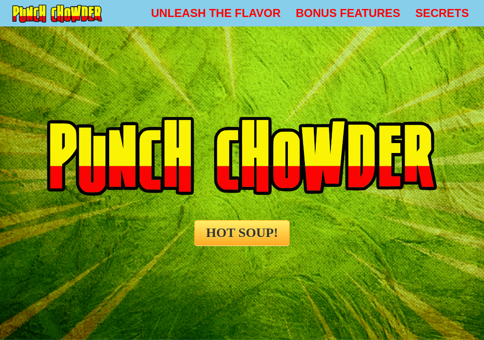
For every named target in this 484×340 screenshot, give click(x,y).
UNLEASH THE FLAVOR (216, 13)
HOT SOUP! (242, 232)
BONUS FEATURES (348, 13)
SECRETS (442, 13)
